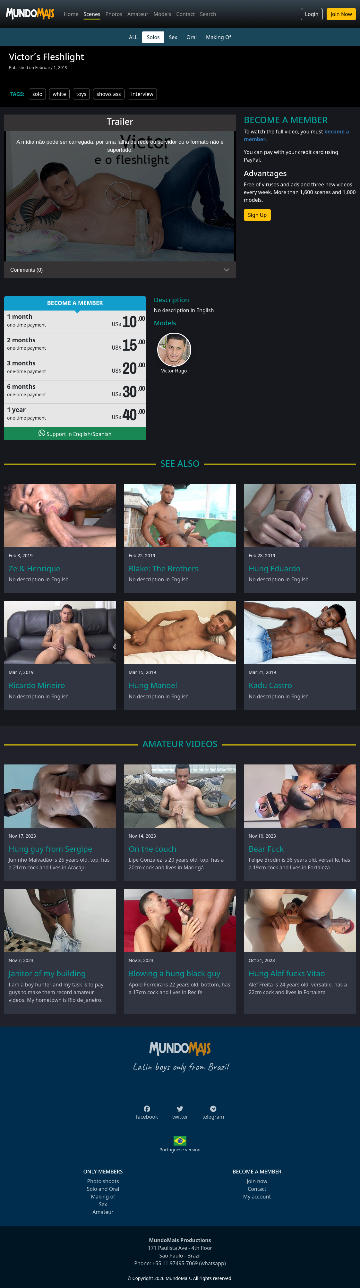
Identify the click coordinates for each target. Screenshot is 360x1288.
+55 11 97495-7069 (175, 1263)
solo (37, 94)
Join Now (341, 14)
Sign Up (257, 214)
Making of (103, 1196)
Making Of (218, 37)
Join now (257, 1181)
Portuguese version (180, 1150)
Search (208, 14)
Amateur (137, 14)
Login (312, 14)
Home (71, 14)
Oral (191, 37)
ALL (133, 37)
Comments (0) (26, 270)
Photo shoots (103, 1181)
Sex (173, 37)
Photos (114, 14)
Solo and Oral (103, 1188)
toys (81, 94)
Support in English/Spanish (75, 433)
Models (162, 14)
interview (142, 94)
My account (257, 1196)
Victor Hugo (174, 371)
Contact (185, 14)
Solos (153, 37)
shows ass (109, 94)
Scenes (92, 14)
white (59, 94)
